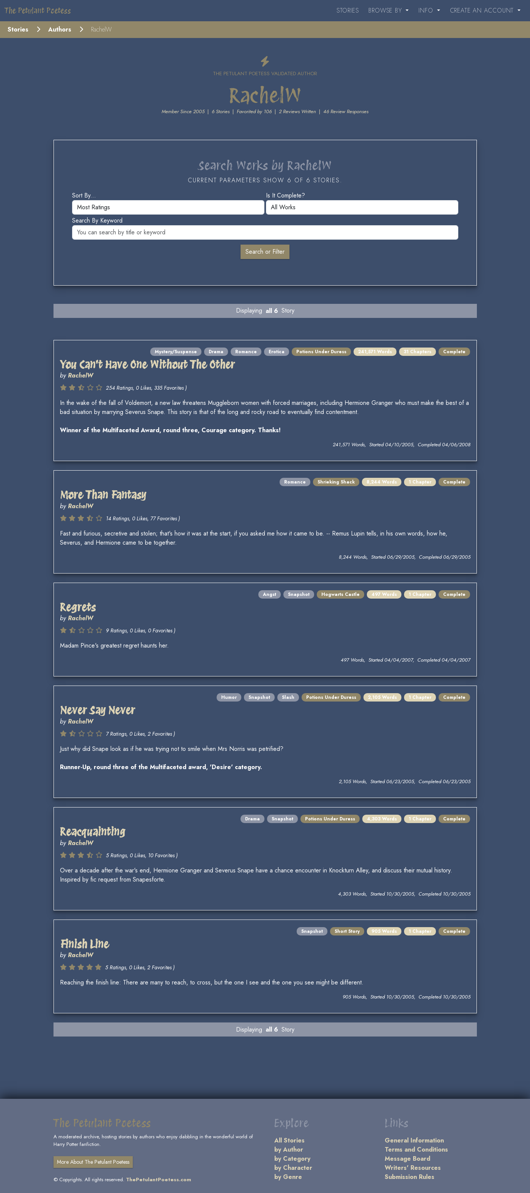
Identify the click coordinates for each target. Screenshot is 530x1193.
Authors (59, 29)
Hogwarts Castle (340, 594)
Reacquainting (93, 831)
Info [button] (426, 10)
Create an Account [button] (483, 10)
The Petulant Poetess (38, 10)
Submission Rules (409, 1176)
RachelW (80, 375)
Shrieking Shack (336, 482)
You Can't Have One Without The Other (147, 364)
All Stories (289, 1140)
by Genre (288, 1176)
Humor (229, 697)
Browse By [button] (386, 10)
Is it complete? (285, 195)
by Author (288, 1149)
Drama (216, 351)
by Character (293, 1167)
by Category (292, 1158)
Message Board (407, 1158)
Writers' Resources (413, 1167)
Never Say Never (97, 710)
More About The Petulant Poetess (93, 1162)
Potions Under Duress (321, 351)
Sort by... (84, 195)
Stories (348, 10)
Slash (288, 697)
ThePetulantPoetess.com (158, 1179)
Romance (246, 351)
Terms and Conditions (416, 1149)
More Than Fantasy (103, 494)
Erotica (277, 351)
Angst (269, 594)
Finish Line (84, 944)
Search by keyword (97, 220)
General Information (414, 1140)
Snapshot (299, 594)
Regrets (78, 607)
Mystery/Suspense (176, 351)
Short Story (347, 931)
